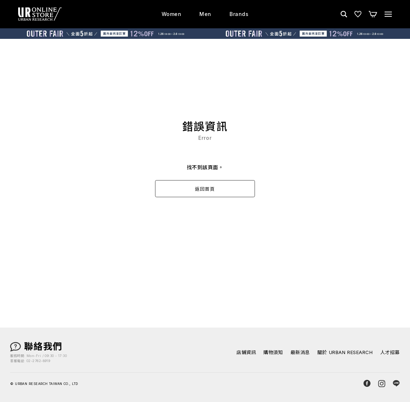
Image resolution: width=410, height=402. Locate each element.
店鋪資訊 (246, 352)
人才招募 (390, 352)
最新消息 (300, 352)
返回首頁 (205, 189)
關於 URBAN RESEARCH (345, 352)
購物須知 (273, 352)
